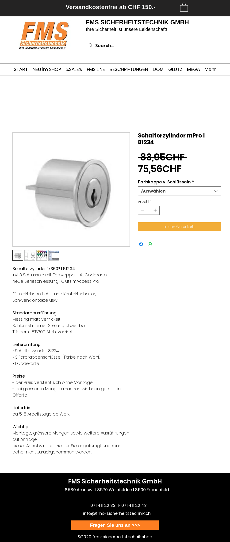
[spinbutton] (149, 210)
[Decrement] (142, 210)
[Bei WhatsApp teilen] (150, 244)
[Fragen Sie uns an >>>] (115, 525)
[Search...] (137, 45)
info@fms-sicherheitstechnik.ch (117, 513)
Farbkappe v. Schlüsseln (166, 182)
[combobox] (179, 191)
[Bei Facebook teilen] (141, 244)
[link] (184, 6)
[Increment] (156, 210)
